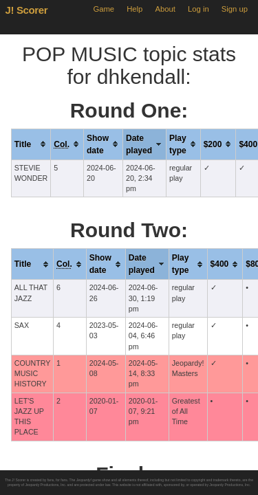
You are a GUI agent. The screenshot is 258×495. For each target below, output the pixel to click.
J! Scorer (27, 10)
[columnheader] (31, 144)
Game (103, 9)
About (165, 9)
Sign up (235, 9)
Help (134, 9)
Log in (198, 9)
